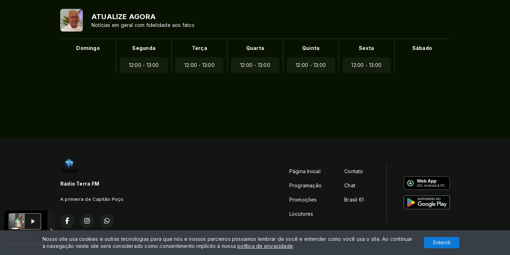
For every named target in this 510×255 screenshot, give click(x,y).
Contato (353, 171)
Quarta (255, 48)
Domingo (88, 48)
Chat (349, 185)
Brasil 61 (354, 200)
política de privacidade (265, 246)
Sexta (366, 48)
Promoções (303, 200)
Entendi (441, 242)
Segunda (143, 48)
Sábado (422, 48)
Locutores (301, 214)
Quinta (310, 48)
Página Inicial (305, 171)
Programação (305, 185)
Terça (199, 48)
